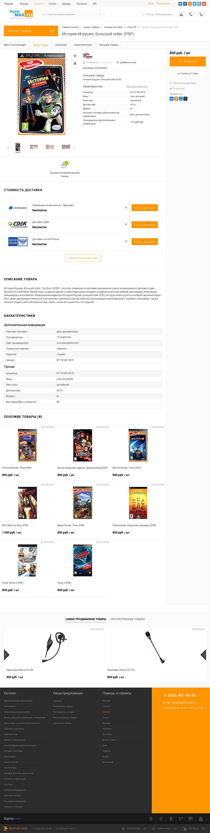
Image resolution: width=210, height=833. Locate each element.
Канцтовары (10, 757)
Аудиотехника (10, 734)
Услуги (52, 3)
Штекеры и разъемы (14, 729)
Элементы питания (13, 807)
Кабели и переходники (15, 740)
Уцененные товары (62, 723)
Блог (105, 745)
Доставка (107, 734)
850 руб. (27, 477)
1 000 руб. (27, 535)
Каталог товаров (31, 31)
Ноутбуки (8, 784)
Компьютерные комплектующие (20, 745)
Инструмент (10, 706)
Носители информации (15, 779)
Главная (8, 3)
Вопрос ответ (109, 740)
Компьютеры (10, 768)
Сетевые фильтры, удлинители (18, 773)
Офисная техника (12, 796)
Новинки (57, 701)
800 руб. (82, 477)
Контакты (82, 3)
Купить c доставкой (144, 208)
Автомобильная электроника (18, 701)
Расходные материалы (15, 801)
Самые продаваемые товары (85, 619)
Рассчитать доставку (183, 83)
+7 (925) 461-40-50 (42, 828)
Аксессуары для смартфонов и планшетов (24, 718)
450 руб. (14, 677)
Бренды (66, 3)
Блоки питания (11, 762)
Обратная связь (16, 828)
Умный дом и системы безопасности (22, 723)
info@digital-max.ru (184, 703)
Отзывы (24, 3)
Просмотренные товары (128, 619)
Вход (151, 3)
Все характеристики (137, 86)
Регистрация (163, 3)
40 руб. (115, 677)
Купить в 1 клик (188, 73)
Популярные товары (63, 706)
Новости (107, 751)
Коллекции (108, 762)
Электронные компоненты (17, 712)
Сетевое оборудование (15, 790)
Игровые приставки (13, 751)
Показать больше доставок (83, 258)
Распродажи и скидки (63, 712)
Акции (105, 757)
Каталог (38, 3)
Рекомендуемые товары (65, 718)
